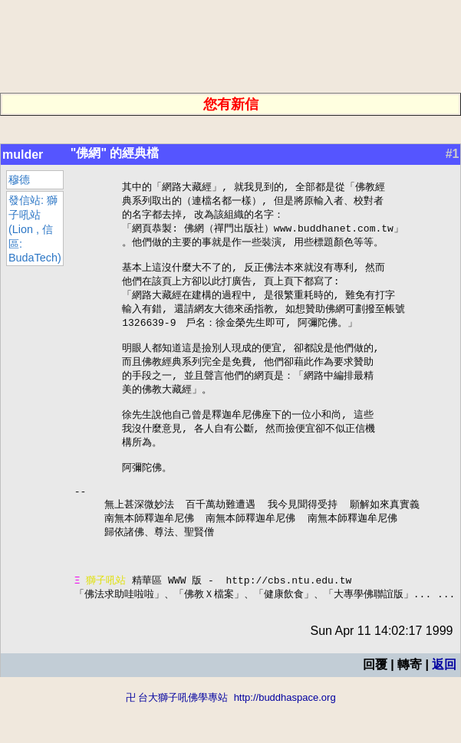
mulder (22, 154)
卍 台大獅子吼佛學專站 (177, 735)
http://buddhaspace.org (285, 735)
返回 (444, 702)
